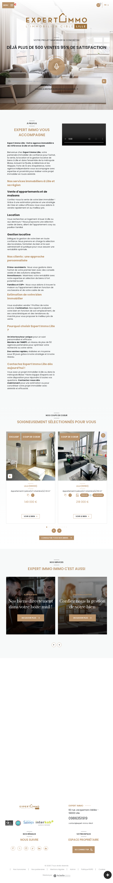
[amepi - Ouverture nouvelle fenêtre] (28, 822)
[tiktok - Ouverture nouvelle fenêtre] (33, 848)
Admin (73, 869)
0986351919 (78, 818)
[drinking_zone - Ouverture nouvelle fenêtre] (9, 822)
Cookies (102, 869)
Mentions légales (57, 869)
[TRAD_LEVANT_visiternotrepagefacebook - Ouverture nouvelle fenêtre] (13, 848)
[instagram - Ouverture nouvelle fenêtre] (26, 848)
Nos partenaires (38, 869)
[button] (59, 530)
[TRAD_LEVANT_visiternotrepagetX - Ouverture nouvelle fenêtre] (19, 848)
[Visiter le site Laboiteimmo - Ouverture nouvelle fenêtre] (61, 876)
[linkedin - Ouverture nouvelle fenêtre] (39, 848)
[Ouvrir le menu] (8, 5)
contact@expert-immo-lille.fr (81, 823)
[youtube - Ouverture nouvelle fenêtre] (46, 848)
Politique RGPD (87, 869)
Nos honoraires (19, 869)
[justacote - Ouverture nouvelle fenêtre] (18, 823)
